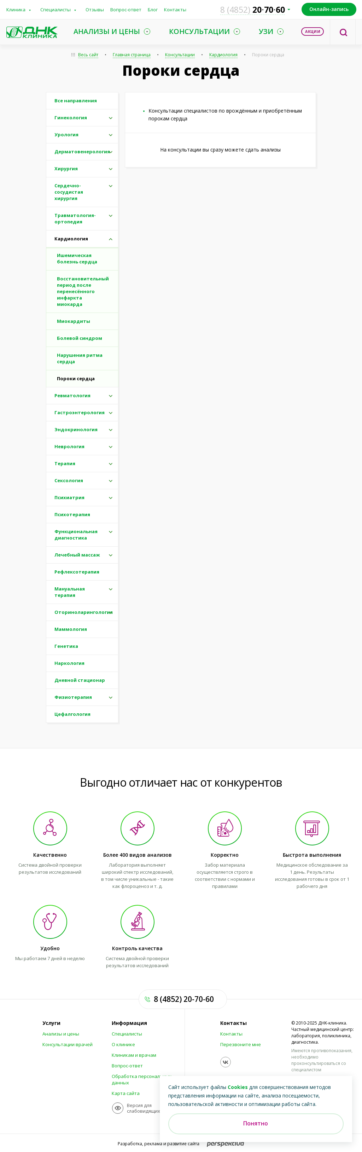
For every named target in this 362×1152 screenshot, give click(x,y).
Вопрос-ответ (125, 9)
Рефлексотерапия (76, 572)
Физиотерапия (73, 697)
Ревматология (72, 395)
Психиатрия (69, 497)
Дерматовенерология (82, 151)
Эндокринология (76, 429)
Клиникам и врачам (134, 1055)
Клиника (15, 9)
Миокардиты (73, 321)
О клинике (123, 1044)
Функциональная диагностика (76, 534)
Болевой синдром (79, 338)
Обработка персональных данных (141, 1079)
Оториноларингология (83, 612)
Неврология (69, 446)
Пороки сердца (268, 55)
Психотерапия (72, 514)
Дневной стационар (79, 680)
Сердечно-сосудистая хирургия (68, 191)
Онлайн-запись (329, 9)
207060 (252, 10)
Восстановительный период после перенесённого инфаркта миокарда (83, 291)
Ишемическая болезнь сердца (77, 258)
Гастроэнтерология (79, 412)
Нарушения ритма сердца (80, 358)
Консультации (180, 55)
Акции (312, 31)
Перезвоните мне (240, 1044)
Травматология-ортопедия (75, 218)
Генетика (66, 646)
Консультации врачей (67, 1044)
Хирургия (66, 168)
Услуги (51, 1023)
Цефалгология (72, 714)
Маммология (70, 629)
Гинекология (70, 117)
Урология (66, 134)
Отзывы (95, 9)
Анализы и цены (60, 1034)
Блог (153, 9)
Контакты (175, 9)
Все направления (75, 100)
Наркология (69, 663)
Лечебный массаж (77, 555)
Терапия (64, 463)
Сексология (68, 480)
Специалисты (55, 9)
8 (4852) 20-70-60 (184, 999)
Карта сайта (126, 1093)
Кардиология (223, 55)
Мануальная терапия (69, 592)
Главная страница (132, 55)
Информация (129, 1023)
